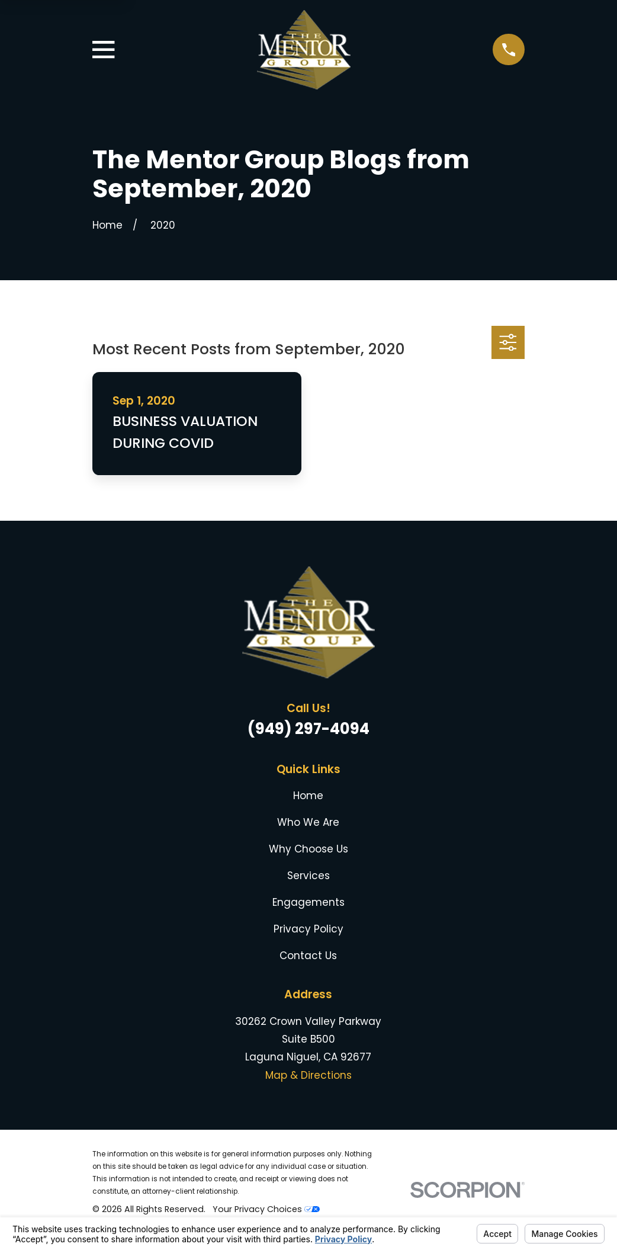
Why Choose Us (308, 849)
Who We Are (308, 822)
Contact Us (308, 955)
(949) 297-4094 (308, 728)
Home (308, 796)
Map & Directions (308, 1075)
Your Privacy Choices (266, 1209)
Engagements (308, 902)
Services (308, 875)
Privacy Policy (308, 929)
